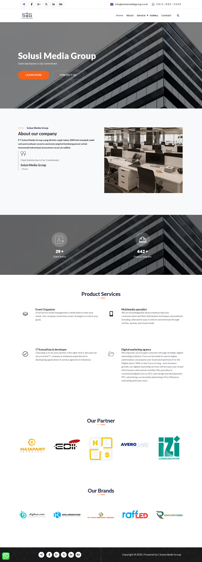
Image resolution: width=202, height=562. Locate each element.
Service (141, 15)
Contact (166, 15)
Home (119, 15)
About (130, 15)
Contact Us (68, 75)
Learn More (34, 75)
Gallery (154, 15)
